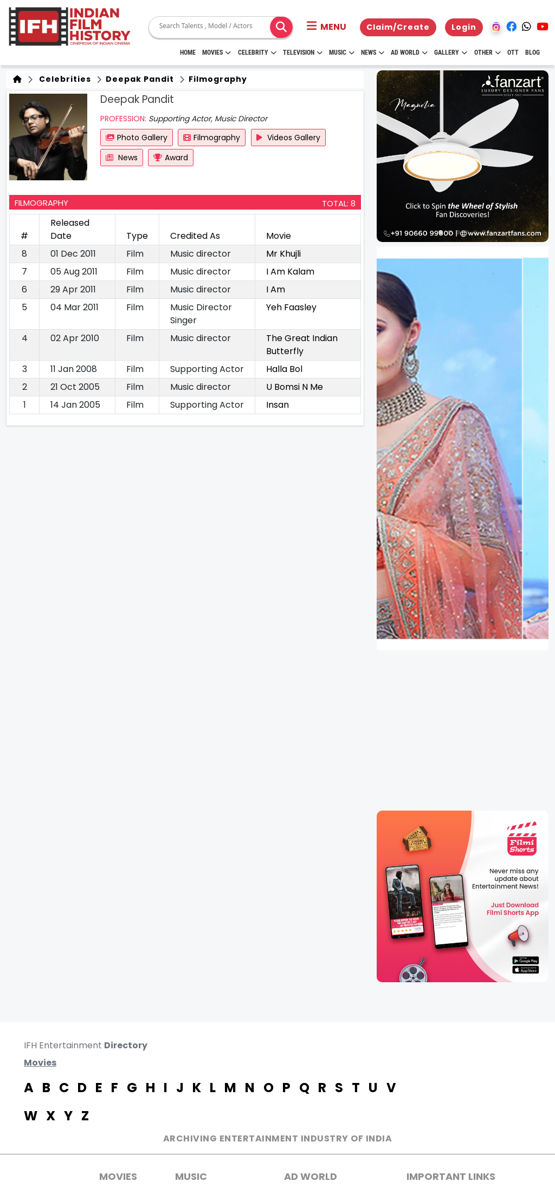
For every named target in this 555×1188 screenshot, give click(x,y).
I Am (275, 289)
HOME (188, 52)
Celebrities (63, 79)
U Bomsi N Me (294, 387)
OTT (513, 52)
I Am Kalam (290, 271)
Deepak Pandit (139, 79)
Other (487, 52)
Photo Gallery (136, 137)
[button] (326, 27)
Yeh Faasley (291, 307)
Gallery (450, 52)
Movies (216, 52)
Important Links (450, 1176)
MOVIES (118, 1176)
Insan (277, 405)
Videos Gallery (288, 137)
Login (463, 27)
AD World (310, 1176)
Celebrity (257, 52)
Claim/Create (398, 27)
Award (170, 157)
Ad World (409, 52)
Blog (532, 52)
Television (302, 52)
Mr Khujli (283, 253)
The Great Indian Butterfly (302, 344)
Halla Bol (284, 369)
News (372, 52)
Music (341, 52)
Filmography (216, 79)
